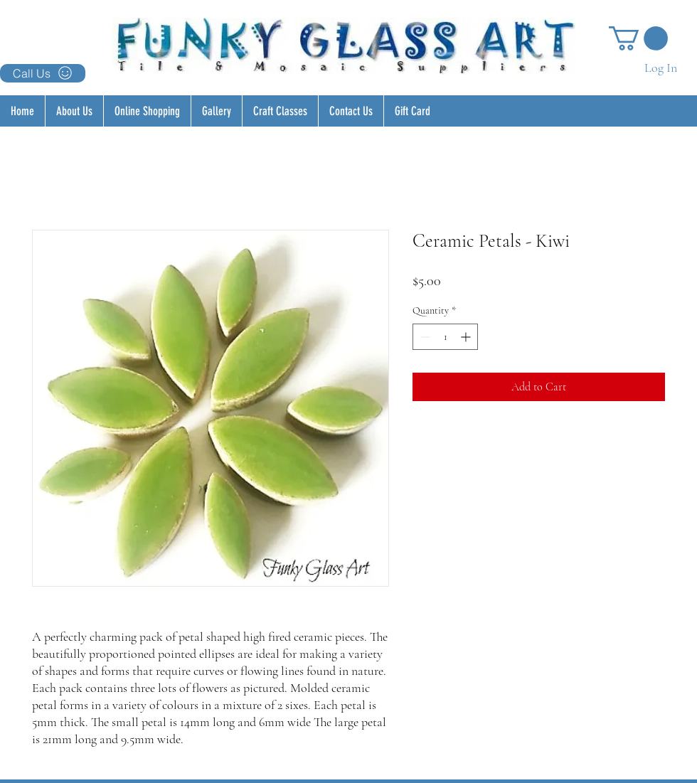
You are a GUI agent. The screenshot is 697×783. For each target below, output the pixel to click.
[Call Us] (42, 73)
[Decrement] (423, 336)
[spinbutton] (445, 336)
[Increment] (467, 336)
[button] (638, 38)
